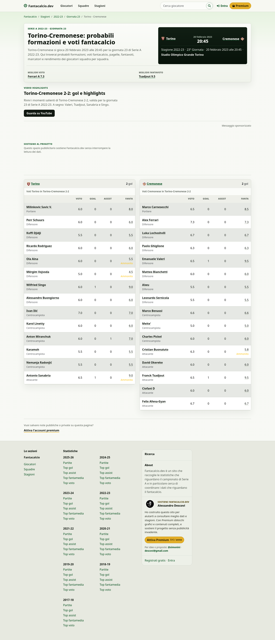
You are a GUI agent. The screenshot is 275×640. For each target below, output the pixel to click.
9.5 (247, 261)
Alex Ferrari (150, 220)
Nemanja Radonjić (39, 362)
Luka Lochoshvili (154, 233)
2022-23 (58, 16)
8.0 (131, 209)
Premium (240, 6)
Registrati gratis (155, 560)
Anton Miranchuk (38, 336)
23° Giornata (195, 50)
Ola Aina (32, 259)
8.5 (247, 209)
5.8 (247, 349)
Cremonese (231, 39)
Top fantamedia (73, 478)
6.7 (247, 235)
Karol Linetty (35, 324)
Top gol (68, 468)
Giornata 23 (73, 16)
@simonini (174, 547)
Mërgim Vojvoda (37, 272)
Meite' (146, 324)
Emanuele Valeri (153, 259)
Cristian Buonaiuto (155, 349)
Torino (171, 39)
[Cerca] (209, 6)
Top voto (69, 483)
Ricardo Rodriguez (39, 246)
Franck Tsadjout (153, 375)
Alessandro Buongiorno (42, 298)
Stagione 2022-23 (172, 50)
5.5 (131, 235)
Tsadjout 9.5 (147, 76)
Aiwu (145, 285)
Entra (222, 6)
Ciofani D (148, 388)
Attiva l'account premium (41, 430)
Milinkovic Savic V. (39, 207)
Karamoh (32, 349)
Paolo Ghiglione (153, 246)
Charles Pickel (152, 336)
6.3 (247, 248)
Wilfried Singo (36, 285)
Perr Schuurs (35, 220)
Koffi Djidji (33, 233)
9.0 (131, 287)
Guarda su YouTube (39, 113)
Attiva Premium (164, 540)
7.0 (131, 313)
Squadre (83, 6)
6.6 (247, 313)
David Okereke (152, 362)
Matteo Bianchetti (155, 272)
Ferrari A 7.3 (36, 76)
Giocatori (66, 6)
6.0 (131, 222)
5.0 (247, 326)
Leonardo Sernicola (155, 298)
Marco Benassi (152, 311)
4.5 (131, 272)
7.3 (247, 222)
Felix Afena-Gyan (154, 401)
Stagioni (99, 6)
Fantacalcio (30, 16)
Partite (67, 463)
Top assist (69, 473)
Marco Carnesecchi (155, 207)
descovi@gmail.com (156, 550)
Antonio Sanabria (38, 375)
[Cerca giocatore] (183, 6)
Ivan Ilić (32, 311)
